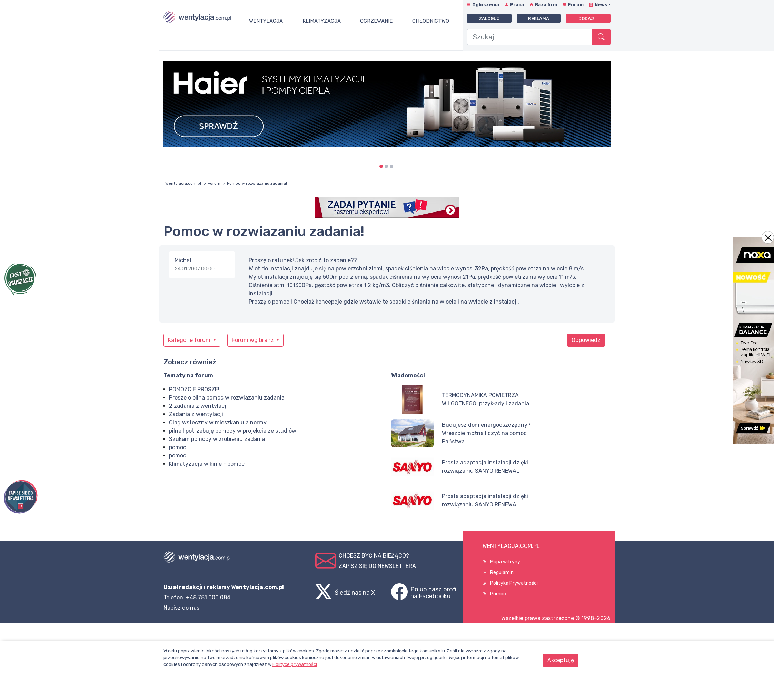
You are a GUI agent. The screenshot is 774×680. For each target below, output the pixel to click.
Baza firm (546, 4)
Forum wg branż (253, 340)
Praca (517, 4)
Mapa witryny (505, 562)
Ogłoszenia (485, 4)
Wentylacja (266, 21)
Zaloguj (489, 18)
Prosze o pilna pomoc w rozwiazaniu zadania (227, 397)
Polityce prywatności (294, 664)
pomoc (177, 447)
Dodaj (586, 18)
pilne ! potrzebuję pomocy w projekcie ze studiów (232, 430)
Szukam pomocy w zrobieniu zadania (217, 439)
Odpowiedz (586, 340)
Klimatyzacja (321, 21)
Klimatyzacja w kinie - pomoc (207, 464)
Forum (576, 4)
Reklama (538, 18)
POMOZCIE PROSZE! (194, 389)
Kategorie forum (190, 340)
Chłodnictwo (430, 21)
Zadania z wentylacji (196, 414)
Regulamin (502, 572)
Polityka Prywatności (514, 583)
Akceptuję (560, 660)
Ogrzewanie (376, 21)
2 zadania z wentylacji (198, 406)
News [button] (601, 4)
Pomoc (498, 594)
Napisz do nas (181, 607)
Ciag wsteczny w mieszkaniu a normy (218, 422)
